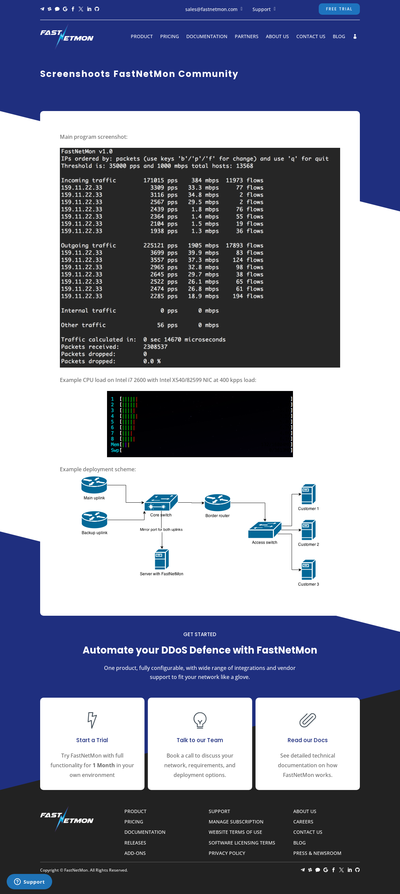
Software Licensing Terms (242, 843)
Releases (135, 843)
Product (142, 36)
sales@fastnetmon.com (211, 9)
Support (262, 9)
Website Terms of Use (235, 832)
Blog (339, 36)
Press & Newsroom (317, 853)
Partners (247, 36)
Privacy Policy (227, 853)
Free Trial (339, 9)
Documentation (206, 36)
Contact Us (310, 36)
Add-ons (135, 853)
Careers (303, 822)
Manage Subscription (236, 822)
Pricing (169, 36)
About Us (277, 36)
